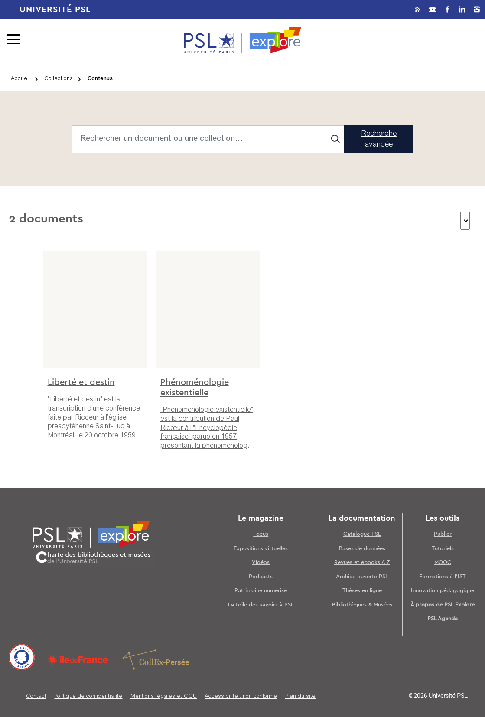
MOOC (442, 562)
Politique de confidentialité (88, 697)
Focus (260, 534)
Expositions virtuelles (261, 548)
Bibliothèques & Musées (362, 605)
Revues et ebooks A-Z (362, 562)
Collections (58, 79)
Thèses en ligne (362, 590)
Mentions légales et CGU (163, 697)
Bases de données (362, 548)
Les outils (442, 518)
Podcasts (261, 577)
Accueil (20, 79)
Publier (443, 534)
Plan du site (300, 697)
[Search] (208, 139)
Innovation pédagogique (442, 590)
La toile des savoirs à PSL (261, 605)
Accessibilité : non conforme (241, 697)
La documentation (362, 518)
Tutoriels (443, 548)
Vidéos (261, 562)
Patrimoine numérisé (260, 590)
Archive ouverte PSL (362, 577)
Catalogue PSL (362, 534)
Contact (36, 697)
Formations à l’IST (442, 577)
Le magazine (260, 518)
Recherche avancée (379, 139)
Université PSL (55, 9)
